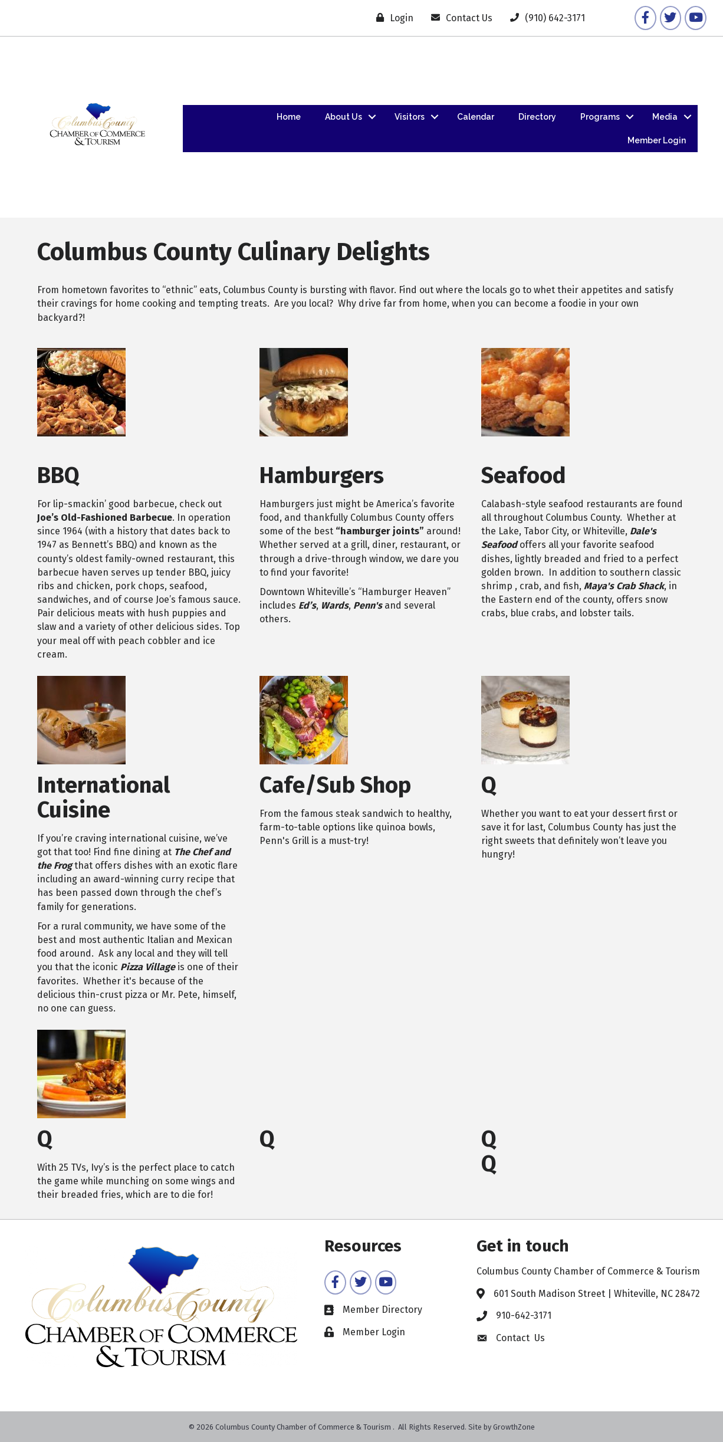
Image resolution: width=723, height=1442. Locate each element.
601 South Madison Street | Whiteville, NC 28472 (597, 1293)
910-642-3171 (523, 1315)
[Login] (391, 17)
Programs (600, 116)
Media (665, 116)
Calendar (475, 116)
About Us (343, 116)
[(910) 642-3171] (544, 17)
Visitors (410, 116)
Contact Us (520, 1338)
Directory (537, 116)
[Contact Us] (458, 17)
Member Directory (382, 1309)
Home (289, 116)
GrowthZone (514, 1427)
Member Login (656, 140)
